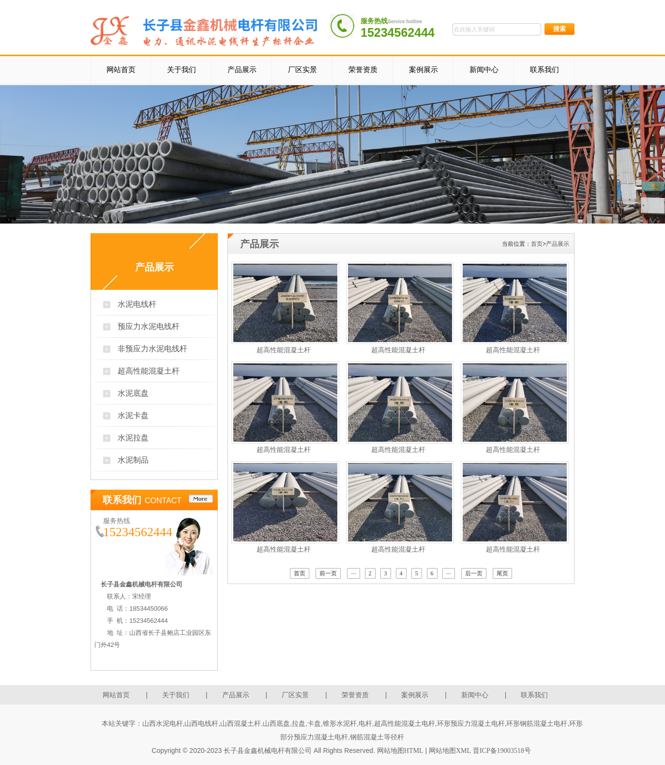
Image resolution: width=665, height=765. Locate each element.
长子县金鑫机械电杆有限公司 (268, 750)
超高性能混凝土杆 (149, 371)
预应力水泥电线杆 (149, 326)
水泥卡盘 (133, 415)
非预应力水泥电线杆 (152, 349)
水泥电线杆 (137, 304)
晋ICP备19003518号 (502, 750)
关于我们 (181, 70)
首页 (537, 243)
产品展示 (242, 70)
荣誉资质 (363, 70)
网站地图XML (450, 750)
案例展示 (423, 70)
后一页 (474, 573)
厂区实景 (302, 70)
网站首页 (121, 70)
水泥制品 (133, 460)
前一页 (328, 573)
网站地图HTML (400, 750)
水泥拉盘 (133, 438)
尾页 (502, 573)
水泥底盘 (133, 393)
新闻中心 (484, 70)
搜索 (559, 28)
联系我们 (544, 70)
